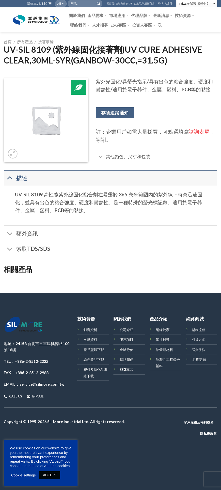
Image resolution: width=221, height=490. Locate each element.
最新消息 (163, 15)
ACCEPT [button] (50, 475)
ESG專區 (119, 25)
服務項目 (126, 339)
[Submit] (98, 3)
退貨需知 (199, 359)
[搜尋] (160, 25)
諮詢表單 (199, 131)
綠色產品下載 (93, 359)
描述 (15, 177)
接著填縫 (46, 41)
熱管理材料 (164, 350)
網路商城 (149, 3)
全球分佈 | (121, 3)
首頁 (8, 41)
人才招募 (100, 25)
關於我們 (77, 15)
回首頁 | (111, 3)
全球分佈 (126, 350)
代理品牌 (141, 15)
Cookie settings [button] (23, 475)
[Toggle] (100, 157)
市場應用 (119, 15)
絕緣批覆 (163, 330)
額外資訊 (21, 233)
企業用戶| (139, 3)
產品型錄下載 (93, 350)
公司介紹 (126, 330)
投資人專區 (143, 25)
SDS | (130, 3)
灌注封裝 (163, 339)
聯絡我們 (80, 25)
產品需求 (97, 15)
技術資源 (184, 15)
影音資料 (90, 330)
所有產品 (25, 41)
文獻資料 (90, 339)
